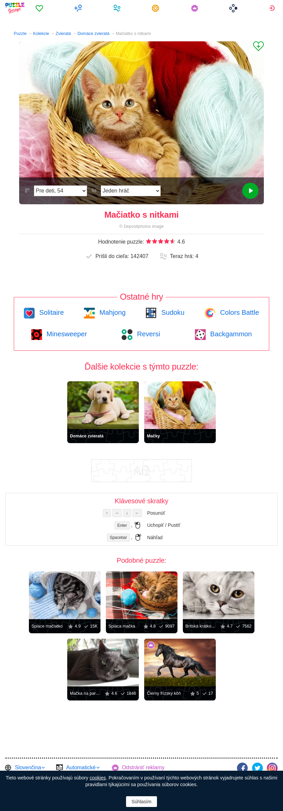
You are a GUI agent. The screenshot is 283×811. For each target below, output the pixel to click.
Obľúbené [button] (40, 8)
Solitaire (50, 312)
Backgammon (230, 334)
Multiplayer (79, 8)
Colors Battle (238, 312)
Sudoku (171, 312)
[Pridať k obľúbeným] (257, 47)
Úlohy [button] (157, 8)
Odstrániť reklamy (143, 767)
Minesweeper (66, 334)
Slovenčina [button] (28, 767)
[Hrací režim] (131, 190)
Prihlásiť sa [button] (273, 8)
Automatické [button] (81, 767)
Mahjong (111, 312)
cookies (98, 777)
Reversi (147, 334)
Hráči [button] (118, 8)
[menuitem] (40, 8)
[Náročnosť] (60, 190)
